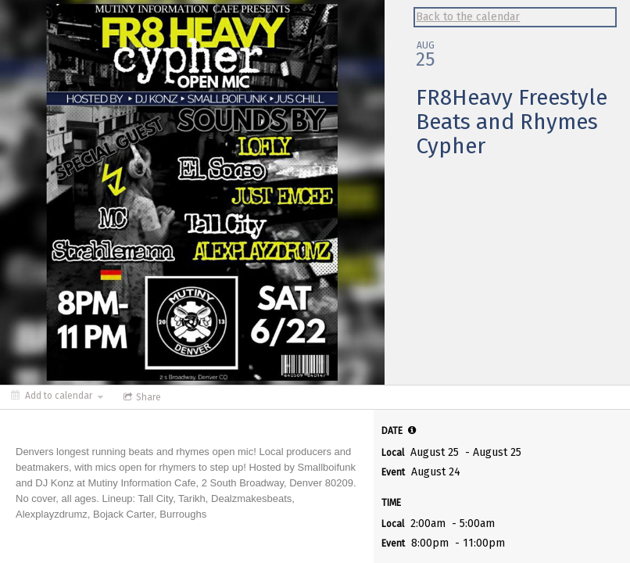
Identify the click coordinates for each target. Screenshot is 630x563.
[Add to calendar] (57, 395)
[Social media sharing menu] (140, 397)
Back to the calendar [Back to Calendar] (468, 16)
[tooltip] (412, 430)
